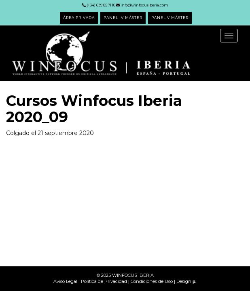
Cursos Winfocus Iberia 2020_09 (94, 109)
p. (195, 281)
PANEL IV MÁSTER (123, 17)
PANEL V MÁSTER (170, 17)
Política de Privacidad (104, 281)
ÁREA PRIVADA (79, 17)
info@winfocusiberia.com (142, 5)
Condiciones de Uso (152, 281)
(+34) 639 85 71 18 (98, 5)
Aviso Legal (65, 281)
